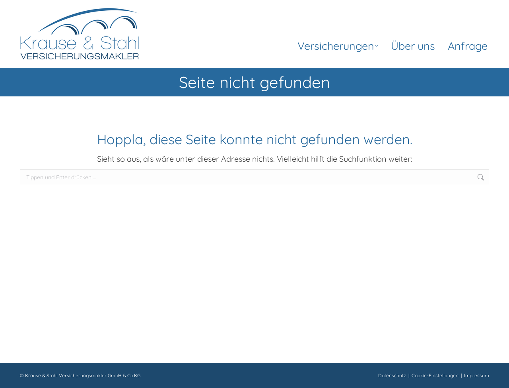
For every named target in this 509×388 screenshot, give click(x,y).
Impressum (476, 375)
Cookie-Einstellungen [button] (435, 375)
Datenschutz (392, 375)
